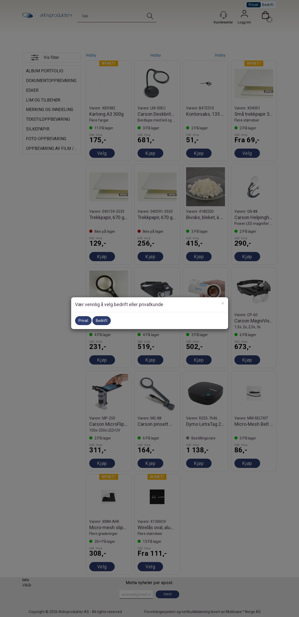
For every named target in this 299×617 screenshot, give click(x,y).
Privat (83, 320)
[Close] (222, 303)
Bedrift (101, 320)
